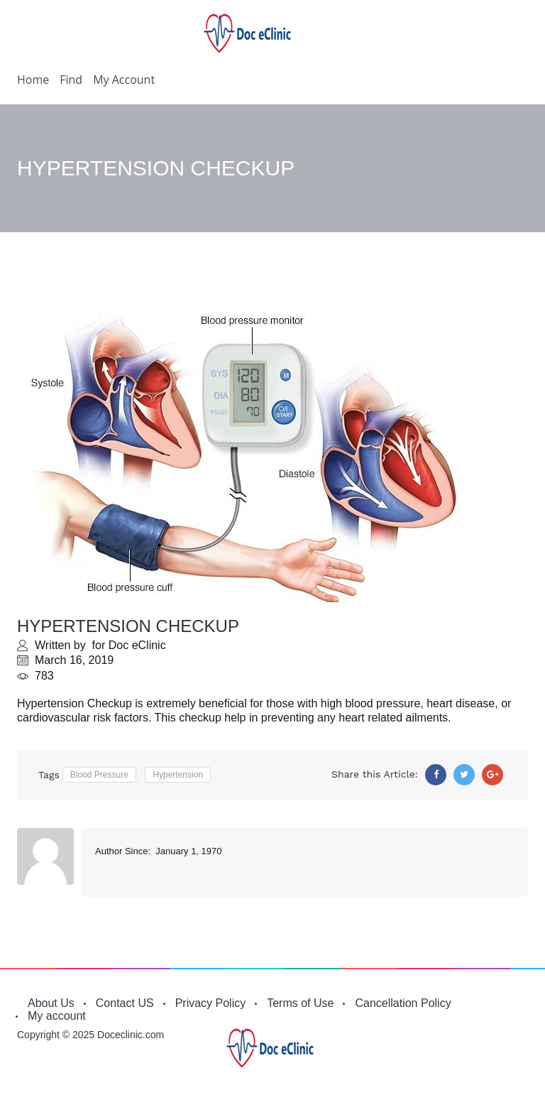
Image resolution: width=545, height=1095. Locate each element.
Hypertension (178, 775)
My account (124, 79)
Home (33, 79)
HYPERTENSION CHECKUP (128, 626)
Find (71, 79)
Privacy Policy (210, 1003)
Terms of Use (300, 1003)
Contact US (125, 1003)
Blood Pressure (99, 775)
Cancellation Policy (403, 1003)
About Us (51, 1003)
